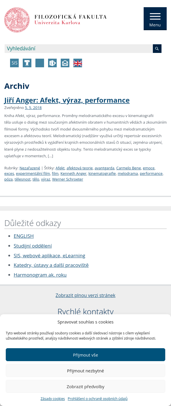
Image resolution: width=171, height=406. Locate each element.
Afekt (60, 168)
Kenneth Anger (73, 173)
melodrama (128, 173)
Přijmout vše (85, 355)
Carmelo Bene (128, 168)
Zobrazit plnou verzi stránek (85, 295)
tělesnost (23, 179)
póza (8, 179)
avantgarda (104, 168)
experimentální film (33, 173)
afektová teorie (79, 168)
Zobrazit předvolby (85, 386)
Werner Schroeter (67, 179)
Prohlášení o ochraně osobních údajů (98, 398)
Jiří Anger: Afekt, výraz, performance (67, 100)
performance (151, 173)
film (55, 173)
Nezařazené (30, 168)
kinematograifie (102, 173)
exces (9, 173)
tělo (36, 179)
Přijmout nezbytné (85, 371)
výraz (45, 179)
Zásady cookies (53, 398)
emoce (149, 168)
